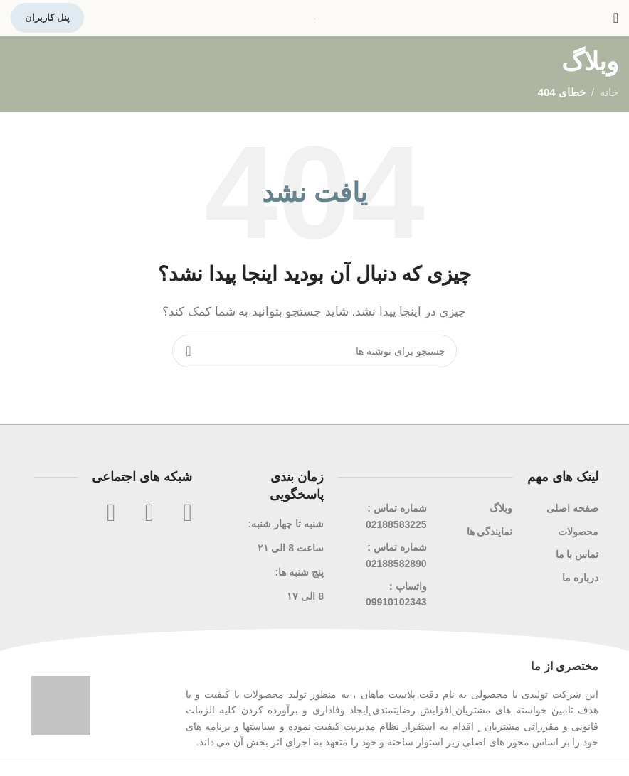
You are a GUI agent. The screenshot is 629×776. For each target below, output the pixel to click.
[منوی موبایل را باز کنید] (615, 18)
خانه (609, 92)
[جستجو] (314, 351)
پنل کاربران (47, 17)
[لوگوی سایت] (314, 17)
